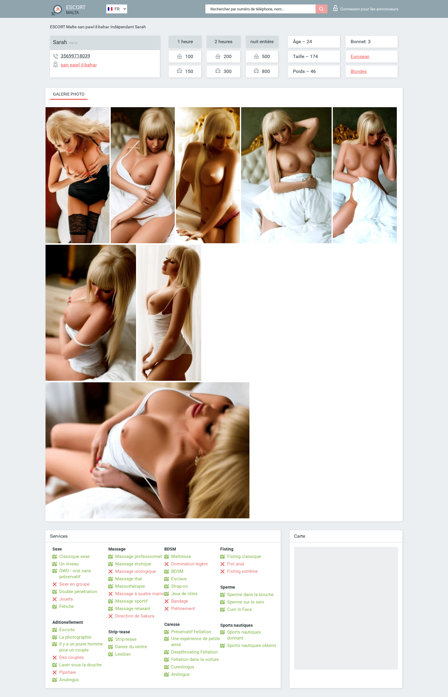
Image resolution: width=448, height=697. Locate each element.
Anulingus (69, 679)
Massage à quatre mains (139, 593)
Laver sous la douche (80, 665)
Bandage (179, 601)
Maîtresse (181, 556)
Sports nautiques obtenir (251, 645)
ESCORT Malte (63, 26)
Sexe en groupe (74, 584)
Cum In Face (239, 609)
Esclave (179, 578)
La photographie (75, 637)
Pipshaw (67, 672)
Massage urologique (135, 571)
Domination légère (189, 564)
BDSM (177, 571)
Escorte (67, 629)
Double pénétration (78, 591)
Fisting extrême (242, 571)
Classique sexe (74, 556)
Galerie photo (69, 94)
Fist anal (235, 564)
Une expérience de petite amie (195, 641)
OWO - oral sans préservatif (75, 573)
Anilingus (180, 674)
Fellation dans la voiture (195, 659)
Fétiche (66, 606)
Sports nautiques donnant (244, 635)
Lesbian (123, 654)
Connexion (365, 8)
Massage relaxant (132, 608)
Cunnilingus (182, 667)
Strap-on (179, 586)
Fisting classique (244, 556)
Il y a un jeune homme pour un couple (81, 647)
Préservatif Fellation (191, 631)
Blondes (359, 71)
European (360, 56)
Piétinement (183, 608)
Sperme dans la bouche (250, 594)
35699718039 (75, 56)
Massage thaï (128, 578)
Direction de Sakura (134, 616)
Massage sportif (131, 601)
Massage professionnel (138, 556)
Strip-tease (126, 639)
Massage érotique (133, 564)
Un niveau (69, 564)
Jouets (66, 599)
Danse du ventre (131, 646)
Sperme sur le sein (245, 602)
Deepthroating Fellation (194, 652)
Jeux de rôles (184, 593)
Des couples (71, 657)
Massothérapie (130, 586)
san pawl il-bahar (93, 26)
